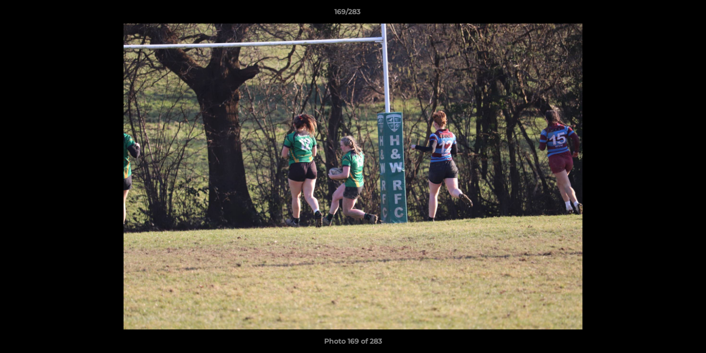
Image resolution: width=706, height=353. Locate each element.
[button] (665, 14)
